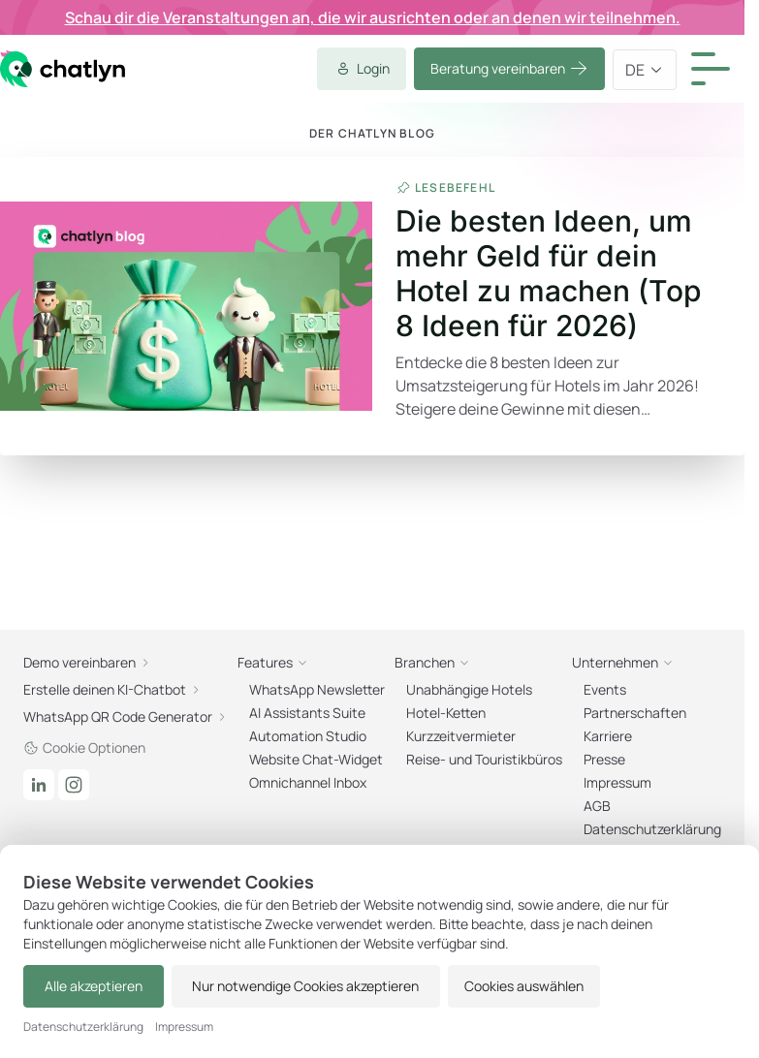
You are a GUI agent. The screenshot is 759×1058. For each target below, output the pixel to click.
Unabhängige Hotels (469, 689)
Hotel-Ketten (446, 712)
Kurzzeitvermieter (461, 736)
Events (605, 689)
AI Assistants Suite (307, 712)
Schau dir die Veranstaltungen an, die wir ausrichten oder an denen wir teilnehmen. (372, 17)
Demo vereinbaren (87, 662)
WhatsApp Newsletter (317, 689)
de (644, 69)
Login (361, 68)
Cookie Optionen (84, 747)
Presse (604, 759)
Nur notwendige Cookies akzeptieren (291, 986)
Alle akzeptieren (89, 986)
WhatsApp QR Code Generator (125, 716)
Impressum (617, 782)
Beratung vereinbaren (509, 68)
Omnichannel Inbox (307, 782)
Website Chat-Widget (316, 759)
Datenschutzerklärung (652, 829)
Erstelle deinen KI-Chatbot (112, 689)
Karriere (608, 736)
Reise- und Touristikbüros (484, 759)
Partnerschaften (635, 712)
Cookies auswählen (505, 986)
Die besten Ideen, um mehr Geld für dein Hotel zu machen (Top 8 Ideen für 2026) (548, 273)
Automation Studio (307, 736)
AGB (597, 805)
